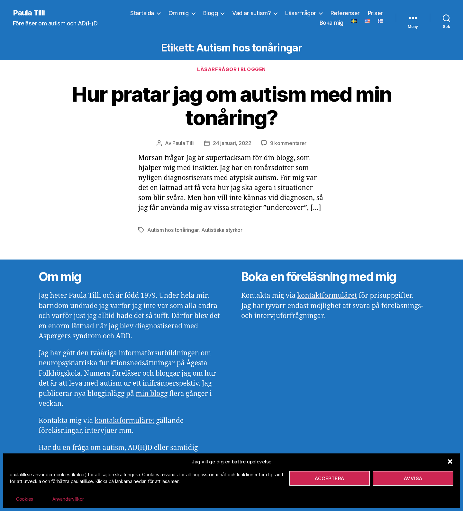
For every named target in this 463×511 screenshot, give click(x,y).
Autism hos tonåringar (172, 230)
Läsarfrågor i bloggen (231, 69)
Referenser (345, 13)
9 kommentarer (288, 143)
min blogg (152, 393)
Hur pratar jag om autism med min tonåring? (232, 106)
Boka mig (331, 22)
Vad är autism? (251, 13)
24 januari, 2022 (232, 143)
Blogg (210, 13)
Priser (375, 13)
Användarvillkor (68, 499)
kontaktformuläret (124, 420)
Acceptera (329, 478)
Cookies (24, 499)
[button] (450, 461)
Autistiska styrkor (221, 230)
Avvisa (413, 478)
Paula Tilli (29, 13)
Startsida (142, 13)
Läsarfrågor (300, 13)
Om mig (178, 13)
